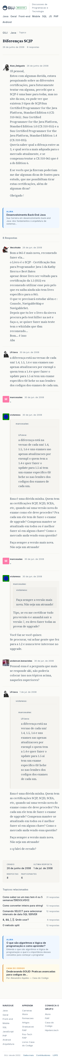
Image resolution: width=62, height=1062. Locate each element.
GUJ (5, 32)
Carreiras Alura (27, 1012)
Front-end (8, 1019)
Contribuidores (43, 1055)
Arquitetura (8, 1044)
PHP (56, 16)
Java (5, 16)
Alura (47, 1014)
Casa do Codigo (49, 1024)
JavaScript (8, 1031)
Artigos (25, 1022)
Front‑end (24, 16)
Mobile (36, 16)
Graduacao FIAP (28, 1028)
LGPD (55, 1055)
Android (7, 22)
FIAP (47, 1018)
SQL (44, 16)
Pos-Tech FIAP (27, 1036)
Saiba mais (28, 1055)
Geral (13, 16)
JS (50, 16)
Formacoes (28, 1018)
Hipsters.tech (52, 1030)
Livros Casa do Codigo (28, 1044)
